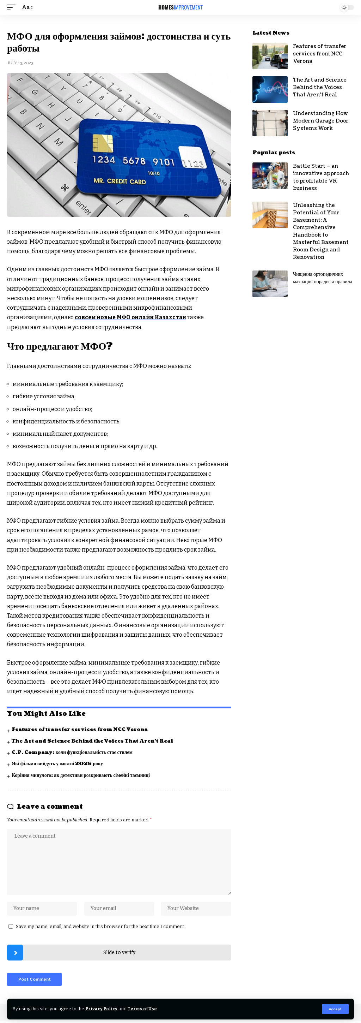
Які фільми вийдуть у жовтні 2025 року (58, 763)
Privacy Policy (102, 1008)
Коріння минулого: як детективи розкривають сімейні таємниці (83, 775)
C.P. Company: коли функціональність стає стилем (74, 752)
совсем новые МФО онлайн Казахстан (133, 317)
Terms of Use (144, 1008)
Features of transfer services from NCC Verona (82, 729)
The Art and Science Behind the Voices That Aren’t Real (94, 740)
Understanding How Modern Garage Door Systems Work (321, 121)
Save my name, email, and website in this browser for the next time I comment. (100, 928)
